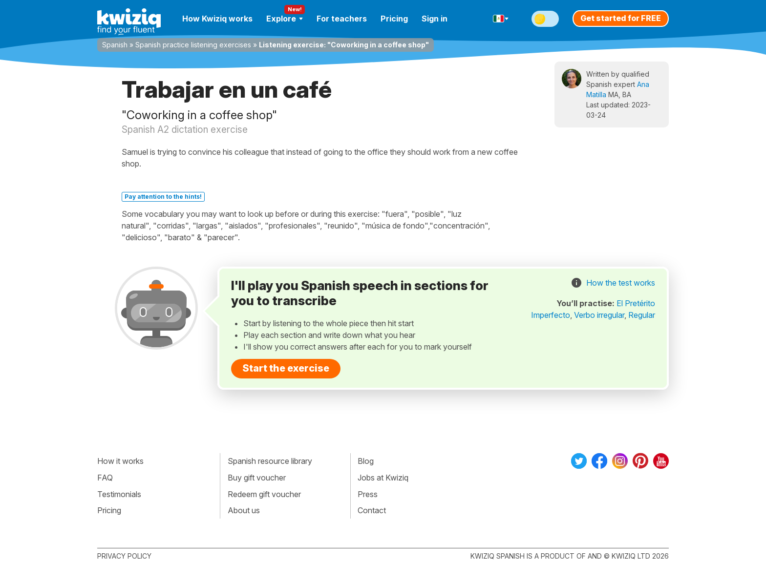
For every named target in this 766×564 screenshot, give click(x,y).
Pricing (394, 18)
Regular (641, 315)
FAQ (105, 477)
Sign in (434, 18)
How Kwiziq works (217, 18)
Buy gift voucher (257, 477)
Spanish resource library (270, 461)
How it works (120, 461)
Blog (366, 461)
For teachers (342, 18)
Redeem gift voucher (264, 494)
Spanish (115, 45)
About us (244, 510)
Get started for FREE (620, 18)
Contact (372, 510)
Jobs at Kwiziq (383, 477)
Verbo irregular (599, 315)
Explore (284, 18)
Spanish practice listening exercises (193, 45)
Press (368, 494)
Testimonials (119, 494)
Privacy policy (124, 556)
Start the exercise (285, 368)
